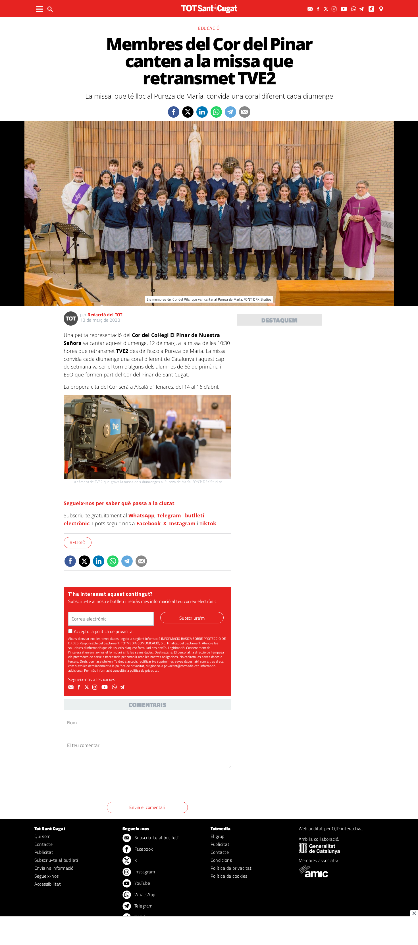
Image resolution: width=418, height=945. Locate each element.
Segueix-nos (46, 876)
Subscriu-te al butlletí (56, 860)
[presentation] (107, 786)
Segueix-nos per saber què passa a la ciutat (119, 503)
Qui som (42, 836)
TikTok (207, 523)
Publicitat (43, 852)
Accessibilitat (47, 884)
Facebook (148, 523)
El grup (217, 836)
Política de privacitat (231, 868)
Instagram (182, 523)
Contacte (43, 844)
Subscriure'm (192, 618)
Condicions (221, 860)
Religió (78, 542)
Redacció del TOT (105, 314)
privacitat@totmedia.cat (181, 666)
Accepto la (101, 631)
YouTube (136, 883)
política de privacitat (114, 631)
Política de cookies (229, 876)
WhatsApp (141, 515)
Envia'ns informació (54, 868)
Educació (209, 28)
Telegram (169, 515)
